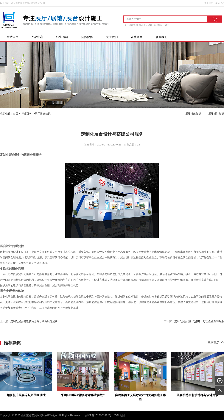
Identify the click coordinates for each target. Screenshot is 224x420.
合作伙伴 (87, 37)
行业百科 (62, 37)
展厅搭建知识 (43, 113)
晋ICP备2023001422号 (98, 415)
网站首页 (12, 37)
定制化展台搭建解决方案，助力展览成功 (33, 321)
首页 (15, 113)
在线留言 (137, 37)
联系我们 (219, 3)
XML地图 (119, 415)
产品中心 (37, 37)
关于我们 (208, 3)
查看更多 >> (216, 342)
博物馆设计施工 (161, 25)
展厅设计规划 (131, 25)
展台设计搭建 (145, 25)
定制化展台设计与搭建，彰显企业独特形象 (199, 321)
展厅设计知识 (216, 113)
